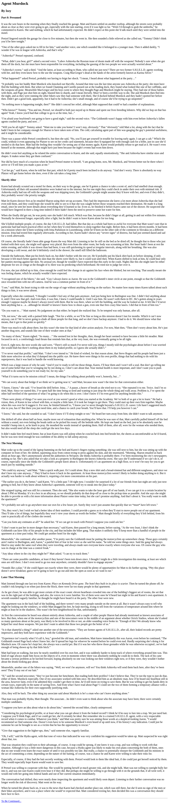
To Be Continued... (11, 801)
